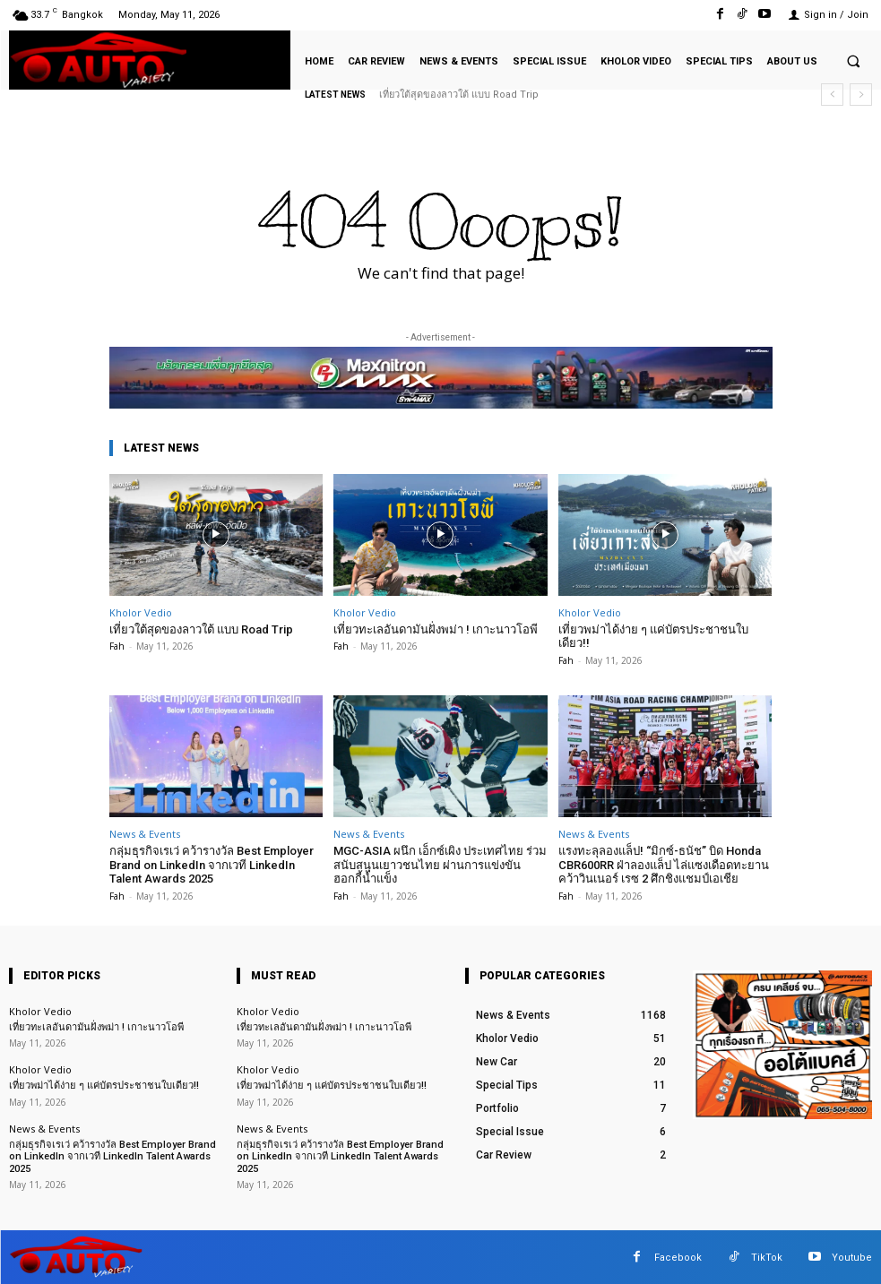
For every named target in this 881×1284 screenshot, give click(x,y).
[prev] (832, 94)
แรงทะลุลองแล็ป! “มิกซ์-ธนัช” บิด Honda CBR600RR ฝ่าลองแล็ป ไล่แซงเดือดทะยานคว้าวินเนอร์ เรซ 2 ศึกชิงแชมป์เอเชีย (663, 864)
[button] (853, 61)
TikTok (766, 1256)
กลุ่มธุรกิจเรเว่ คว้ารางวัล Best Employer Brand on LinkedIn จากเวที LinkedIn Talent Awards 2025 (211, 864)
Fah (117, 646)
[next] (861, 94)
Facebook (678, 1256)
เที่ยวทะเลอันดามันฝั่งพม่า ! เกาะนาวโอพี (435, 629)
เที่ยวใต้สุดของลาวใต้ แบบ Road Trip (459, 94)
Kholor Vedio (140, 612)
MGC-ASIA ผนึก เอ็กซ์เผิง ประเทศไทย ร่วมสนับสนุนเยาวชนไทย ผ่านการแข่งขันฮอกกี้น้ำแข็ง (440, 864)
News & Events (144, 834)
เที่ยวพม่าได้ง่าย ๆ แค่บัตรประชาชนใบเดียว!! (653, 637)
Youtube (852, 1256)
